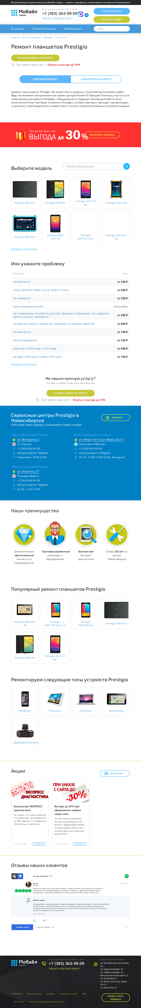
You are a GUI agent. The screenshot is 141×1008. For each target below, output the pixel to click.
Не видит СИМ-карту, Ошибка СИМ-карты (37, 356)
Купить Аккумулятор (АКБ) (28, 306)
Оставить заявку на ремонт (35, 57)
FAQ (84, 993)
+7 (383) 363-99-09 (60, 13)
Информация (72, 28)
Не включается (22, 281)
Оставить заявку (111, 19)
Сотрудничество (69, 993)
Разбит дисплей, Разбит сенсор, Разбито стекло (41, 290)
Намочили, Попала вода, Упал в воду (34, 348)
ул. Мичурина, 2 (28, 439)
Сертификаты (34, 993)
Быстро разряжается (25, 340)
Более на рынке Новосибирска (117, 555)
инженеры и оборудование (56, 555)
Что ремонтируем (44, 28)
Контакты (19, 1001)
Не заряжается (22, 298)
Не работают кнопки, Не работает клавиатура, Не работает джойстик (53, 323)
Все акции (113, 773)
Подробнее (39, 844)
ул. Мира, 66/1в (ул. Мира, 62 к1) (101, 439)
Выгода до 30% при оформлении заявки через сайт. (67, 810)
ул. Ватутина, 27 (28, 471)
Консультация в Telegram (32, 452)
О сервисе (17, 28)
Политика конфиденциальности (46, 1001)
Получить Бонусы (102, 134)
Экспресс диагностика (86, 555)
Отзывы (51, 993)
